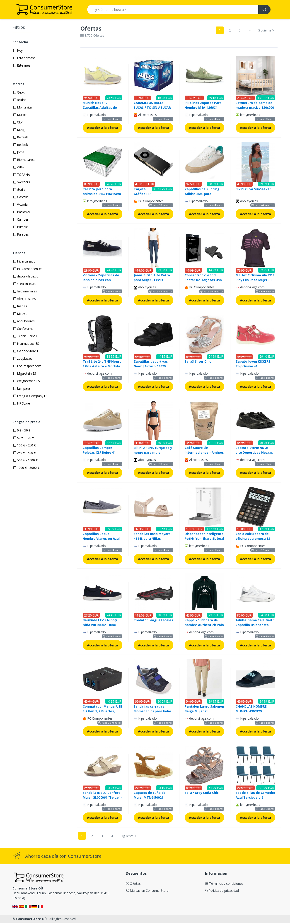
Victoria (20, 204)
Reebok (20, 144)
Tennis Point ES (26, 336)
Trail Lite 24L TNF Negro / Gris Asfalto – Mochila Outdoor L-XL (102, 366)
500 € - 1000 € (25, 460)
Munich (20, 115)
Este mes (21, 65)
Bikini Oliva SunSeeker (253, 189)
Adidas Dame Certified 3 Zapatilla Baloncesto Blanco (255, 625)
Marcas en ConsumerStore (147, 890)
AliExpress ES (24, 298)
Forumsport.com (27, 366)
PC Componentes (27, 269)
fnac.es (20, 306)
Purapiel (21, 227)
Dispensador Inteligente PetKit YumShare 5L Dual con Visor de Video (204, 538)
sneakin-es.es (24, 284)
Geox (18, 92)
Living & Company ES (30, 396)
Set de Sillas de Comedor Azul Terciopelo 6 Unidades (255, 797)
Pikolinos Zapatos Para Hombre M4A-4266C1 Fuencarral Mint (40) (203, 107)
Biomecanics (24, 159)
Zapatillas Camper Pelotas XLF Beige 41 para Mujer (99, 452)
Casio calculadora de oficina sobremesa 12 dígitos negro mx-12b (253, 538)
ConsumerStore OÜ (31, 919)
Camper (20, 219)
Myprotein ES (24, 373)
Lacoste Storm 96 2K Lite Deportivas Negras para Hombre (254, 452)
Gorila (19, 189)
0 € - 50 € (21, 430)
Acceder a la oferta (102, 127)
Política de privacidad (222, 890)
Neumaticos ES (26, 343)
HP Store (21, 403)
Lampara (21, 388)
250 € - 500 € (24, 453)
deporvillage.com (27, 276)
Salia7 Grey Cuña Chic (202, 792)
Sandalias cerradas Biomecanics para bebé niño (152, 711)
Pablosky (21, 212)
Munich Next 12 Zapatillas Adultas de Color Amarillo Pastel (100, 107)
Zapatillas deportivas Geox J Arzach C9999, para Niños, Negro (151, 366)
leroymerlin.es (25, 291)
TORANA (21, 174)
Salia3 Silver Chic (198, 361)
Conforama (23, 328)
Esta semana (24, 58)
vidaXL (19, 167)
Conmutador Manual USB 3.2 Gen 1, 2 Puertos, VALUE (102, 711)
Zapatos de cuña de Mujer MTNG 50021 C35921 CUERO (149, 797)
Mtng (18, 130)
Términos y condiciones (224, 883)
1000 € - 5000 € (26, 467)
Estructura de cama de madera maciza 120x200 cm (255, 107)
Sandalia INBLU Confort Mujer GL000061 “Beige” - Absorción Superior (102, 797)
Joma (18, 152)
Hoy (18, 50)
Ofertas (133, 883)
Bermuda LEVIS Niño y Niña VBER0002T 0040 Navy (100, 625)
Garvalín (21, 197)
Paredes (21, 234)
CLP (18, 122)
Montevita (22, 107)
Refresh (20, 137)
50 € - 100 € (23, 438)
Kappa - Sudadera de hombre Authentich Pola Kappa (204, 625)
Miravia (20, 313)
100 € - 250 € (24, 445)
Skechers (21, 182)
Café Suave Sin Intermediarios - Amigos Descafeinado (204, 452)
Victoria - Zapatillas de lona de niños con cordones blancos (101, 280)
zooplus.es (22, 358)
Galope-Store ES (27, 351)
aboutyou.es (24, 321)
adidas (19, 100)
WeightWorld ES (26, 381)
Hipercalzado (24, 261)
